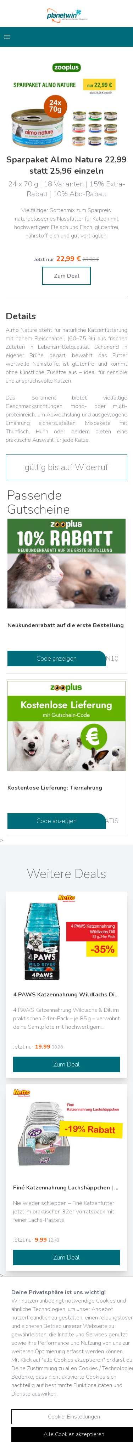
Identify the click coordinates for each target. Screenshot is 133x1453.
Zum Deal (66, 276)
